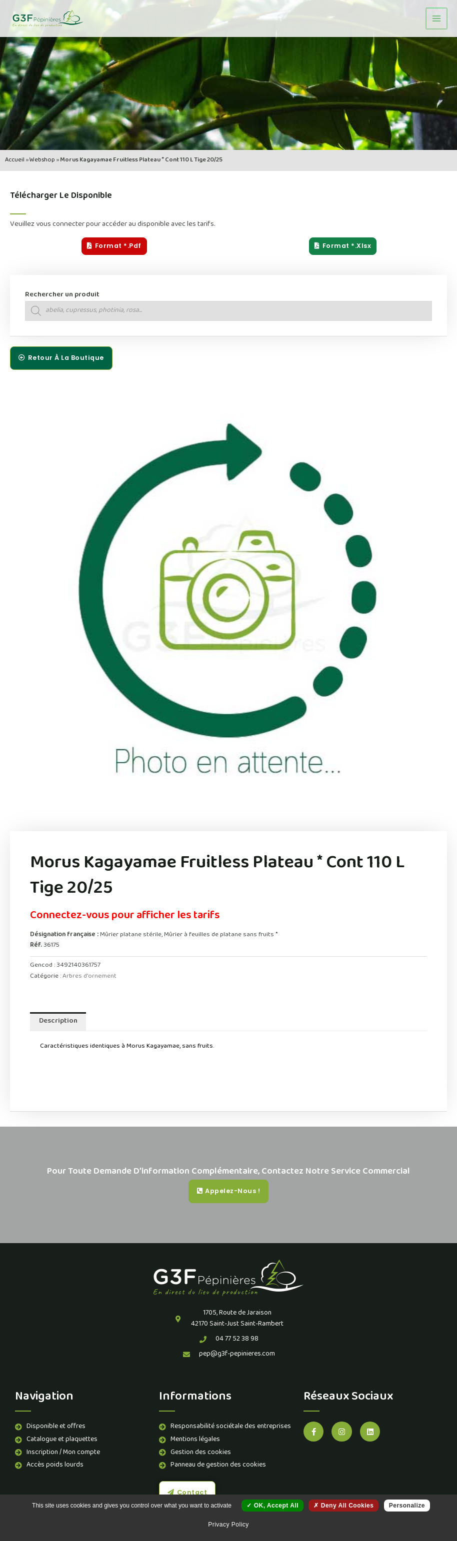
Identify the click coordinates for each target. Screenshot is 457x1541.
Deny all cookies (344, 1505)
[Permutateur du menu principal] (437, 18)
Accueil (14, 160)
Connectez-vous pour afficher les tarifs (125, 916)
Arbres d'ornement (89, 976)
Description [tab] (58, 1021)
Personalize (407, 1505)
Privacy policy (228, 1524)
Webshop (42, 160)
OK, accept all (272, 1505)
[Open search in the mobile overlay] (228, 311)
